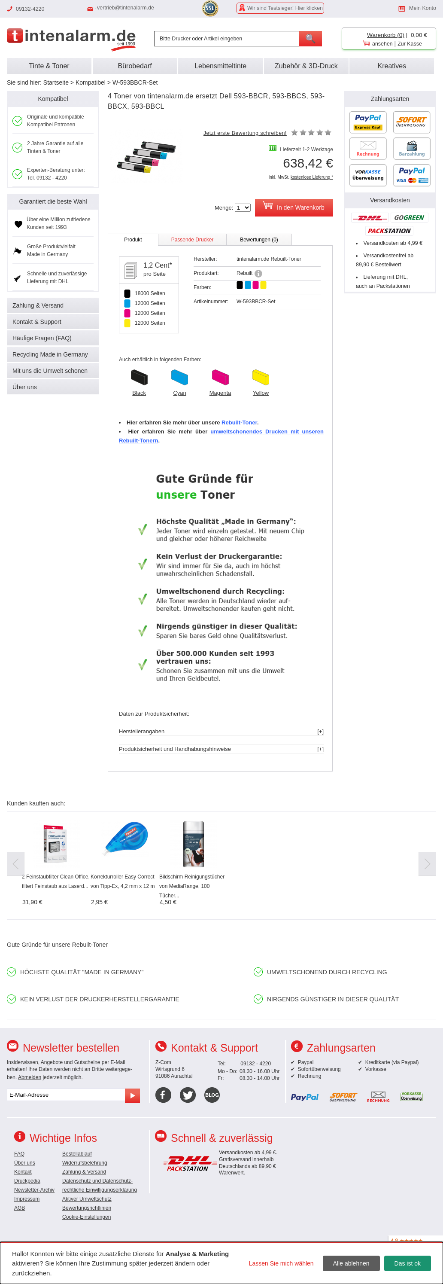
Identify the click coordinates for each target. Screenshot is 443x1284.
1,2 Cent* (157, 265)
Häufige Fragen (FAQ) (42, 338)
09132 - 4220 (255, 1064)
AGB (19, 1208)
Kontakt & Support (36, 321)
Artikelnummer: (211, 302)
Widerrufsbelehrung (84, 1163)
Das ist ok (407, 1263)
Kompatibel (91, 82)
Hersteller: (205, 259)
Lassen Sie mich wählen (281, 1263)
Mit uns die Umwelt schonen (50, 370)
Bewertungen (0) (259, 240)
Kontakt (23, 1172)
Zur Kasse (409, 44)
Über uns (24, 387)
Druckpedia (27, 1181)
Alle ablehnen (351, 1263)
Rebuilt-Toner (239, 422)
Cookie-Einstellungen (86, 1217)
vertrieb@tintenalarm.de (125, 8)
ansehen (382, 44)
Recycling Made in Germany (50, 354)
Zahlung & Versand (38, 305)
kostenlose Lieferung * (312, 177)
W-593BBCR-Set (135, 82)
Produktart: (206, 273)
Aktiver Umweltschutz (87, 1199)
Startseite (56, 82)
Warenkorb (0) (385, 35)
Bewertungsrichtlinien (86, 1208)
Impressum (26, 1199)
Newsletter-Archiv (34, 1190)
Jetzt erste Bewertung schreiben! (245, 133)
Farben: (202, 287)
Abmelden (29, 1077)
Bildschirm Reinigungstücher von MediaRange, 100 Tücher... (192, 886)
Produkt (133, 240)
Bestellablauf (77, 1154)
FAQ (19, 1154)
